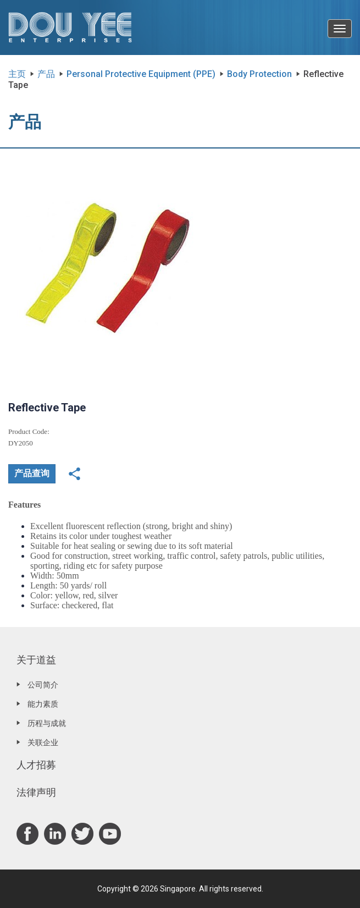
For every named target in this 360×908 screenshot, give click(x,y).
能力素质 (42, 704)
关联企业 (42, 742)
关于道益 (36, 659)
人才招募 (36, 765)
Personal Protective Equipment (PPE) (141, 74)
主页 (17, 74)
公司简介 (42, 684)
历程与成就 (46, 723)
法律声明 (36, 792)
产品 (46, 74)
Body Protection (259, 74)
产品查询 (31, 473)
